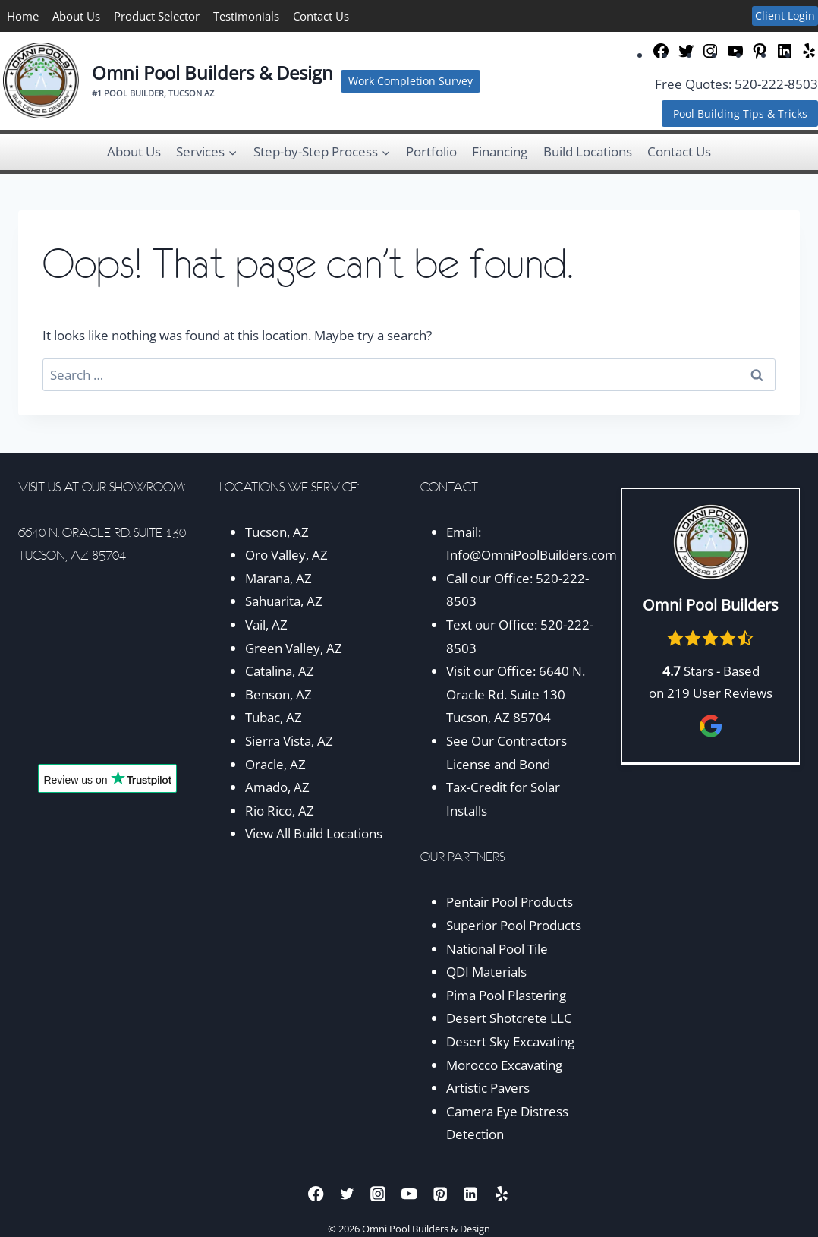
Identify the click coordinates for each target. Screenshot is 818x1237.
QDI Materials (486, 971)
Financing (499, 151)
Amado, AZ (277, 787)
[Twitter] (347, 1193)
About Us (76, 16)
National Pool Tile (497, 949)
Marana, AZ (278, 578)
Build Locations (587, 151)
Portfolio (431, 151)
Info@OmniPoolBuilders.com (531, 554)
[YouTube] (409, 1193)
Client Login (785, 15)
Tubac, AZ (273, 717)
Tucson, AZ (277, 532)
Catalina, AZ (279, 671)
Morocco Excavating (504, 1065)
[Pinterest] (439, 1193)
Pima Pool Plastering (506, 995)
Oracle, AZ (275, 764)
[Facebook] (316, 1193)
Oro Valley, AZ (286, 554)
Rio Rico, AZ (279, 810)
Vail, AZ (266, 624)
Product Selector (157, 16)
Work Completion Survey (410, 81)
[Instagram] (378, 1193)
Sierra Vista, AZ (289, 740)
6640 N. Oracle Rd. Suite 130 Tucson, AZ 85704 (515, 694)
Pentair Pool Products (509, 901)
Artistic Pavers (488, 1088)
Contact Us (321, 16)
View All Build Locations (313, 833)
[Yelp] (502, 1193)
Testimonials (246, 16)
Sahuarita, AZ (283, 601)
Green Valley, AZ (293, 648)
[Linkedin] (470, 1193)
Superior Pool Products (513, 925)
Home (23, 16)
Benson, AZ (278, 694)
